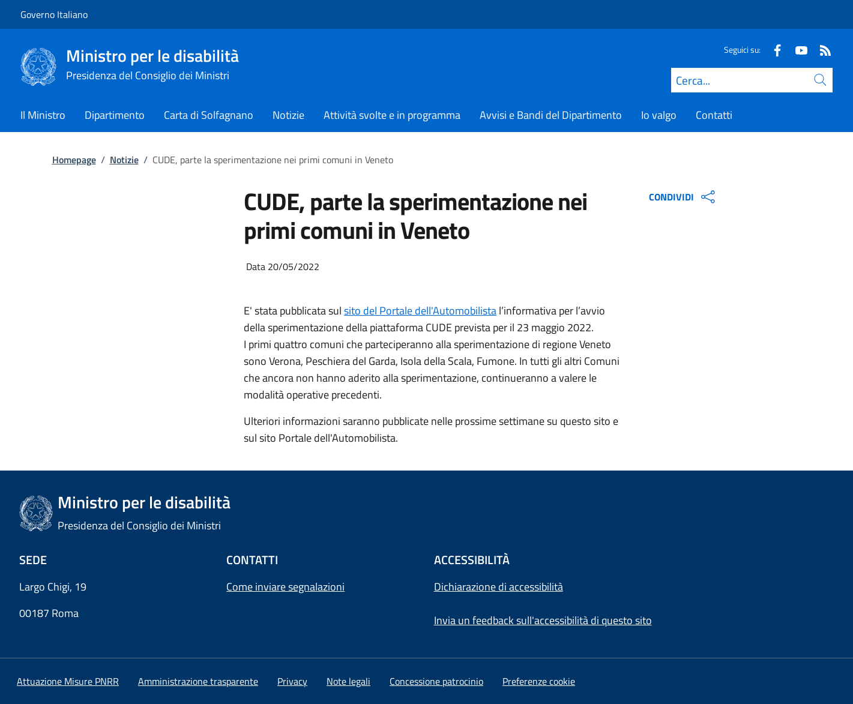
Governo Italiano (54, 14)
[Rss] (821, 49)
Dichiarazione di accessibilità (498, 587)
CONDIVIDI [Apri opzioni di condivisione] (683, 196)
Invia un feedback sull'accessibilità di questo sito (543, 620)
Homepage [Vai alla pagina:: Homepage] (74, 159)
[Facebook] (773, 49)
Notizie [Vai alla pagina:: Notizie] (124, 159)
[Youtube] (797, 49)
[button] (538, 681)
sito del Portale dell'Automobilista (420, 310)
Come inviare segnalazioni (285, 587)
